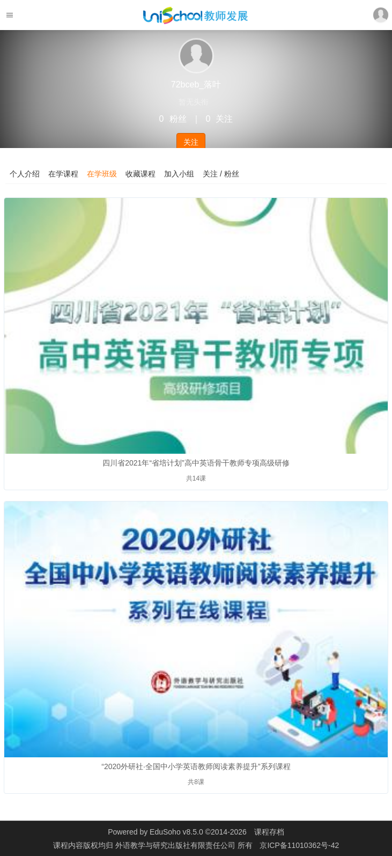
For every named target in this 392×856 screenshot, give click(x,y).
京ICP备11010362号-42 (299, 845)
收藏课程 (140, 173)
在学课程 (63, 173)
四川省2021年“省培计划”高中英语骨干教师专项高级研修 (195, 463)
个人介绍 (25, 173)
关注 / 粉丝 (221, 173)
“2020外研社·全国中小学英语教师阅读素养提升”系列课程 (195, 766)
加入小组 (179, 173)
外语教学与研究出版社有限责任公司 (176, 845)
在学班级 (102, 173)
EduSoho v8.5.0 (176, 832)
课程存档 (269, 832)
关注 (190, 142)
